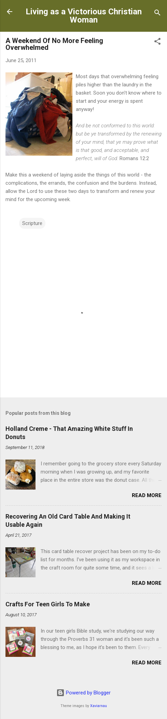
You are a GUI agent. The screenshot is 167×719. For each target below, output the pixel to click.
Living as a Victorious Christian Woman (84, 16)
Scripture (32, 223)
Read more (147, 495)
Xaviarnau (98, 706)
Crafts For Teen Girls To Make (47, 604)
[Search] (157, 13)
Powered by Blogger (83, 693)
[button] (157, 42)
